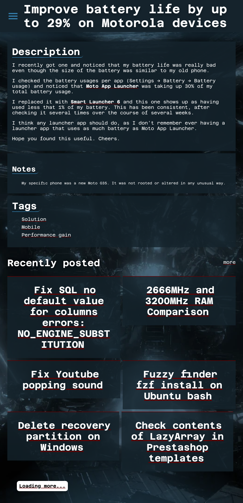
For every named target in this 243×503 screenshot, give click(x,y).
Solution (34, 219)
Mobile (31, 227)
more (229, 262)
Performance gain (46, 235)
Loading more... (42, 486)
